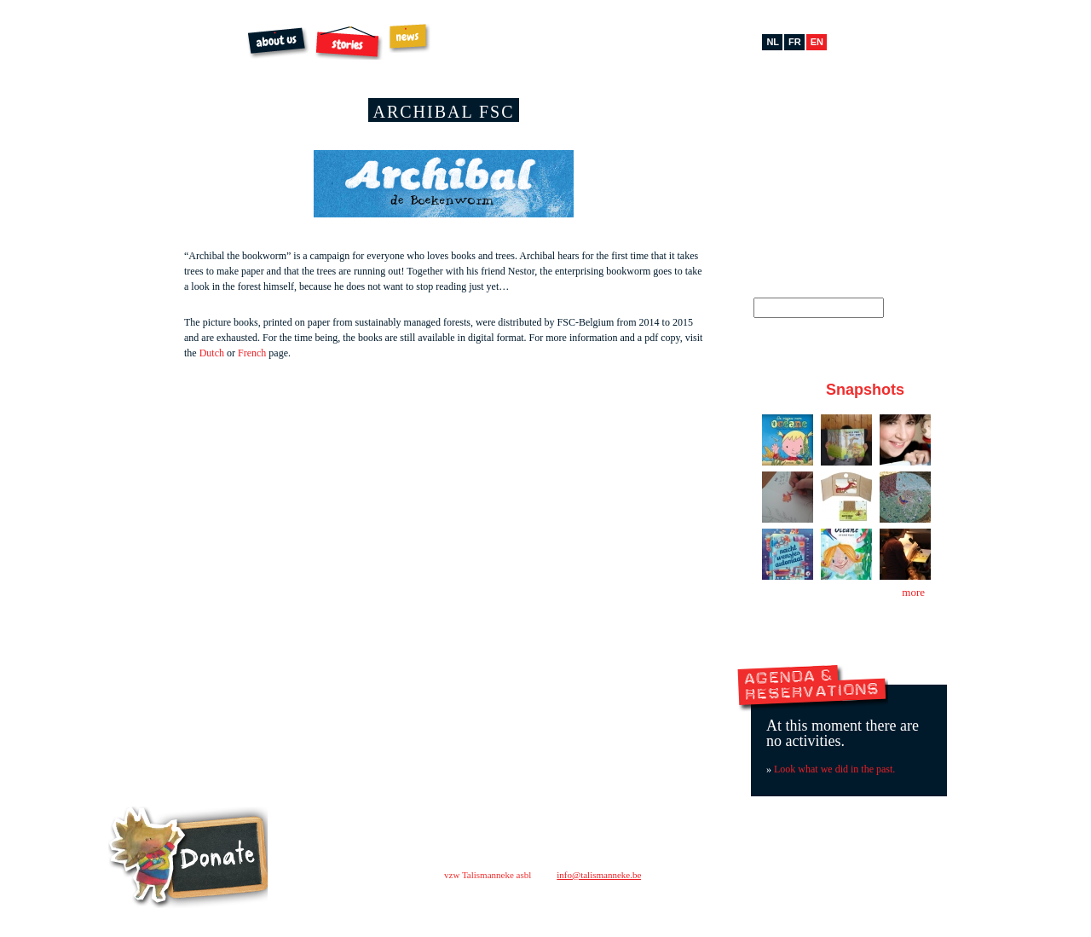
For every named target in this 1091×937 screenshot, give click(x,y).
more (913, 592)
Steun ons (188, 857)
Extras (622, 39)
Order (472, 42)
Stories (349, 43)
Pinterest (835, 122)
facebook (748, 902)
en (817, 42)
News (409, 38)
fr (794, 42)
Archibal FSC (551, 43)
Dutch (211, 353)
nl (772, 42)
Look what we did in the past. (834, 769)
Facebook (784, 122)
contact (729, 870)
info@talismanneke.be (599, 875)
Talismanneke (155, 62)
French (252, 353)
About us (278, 43)
